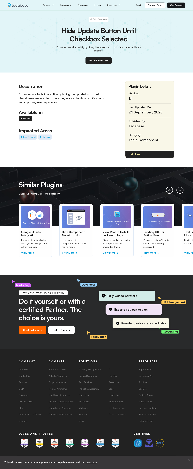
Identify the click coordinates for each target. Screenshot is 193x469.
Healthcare (84, 401)
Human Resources (88, 375)
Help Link (134, 154)
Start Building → (32, 329)
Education (84, 395)
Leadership (114, 395)
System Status (146, 395)
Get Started (176, 5)
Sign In (139, 5)
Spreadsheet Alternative (60, 408)
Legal (111, 388)
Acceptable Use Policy (30, 414)
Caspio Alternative (57, 382)
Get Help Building (147, 408)
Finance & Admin (117, 401)
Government (115, 382)
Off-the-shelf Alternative (60, 414)
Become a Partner (148, 414)
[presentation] (169, 190)
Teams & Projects (117, 414)
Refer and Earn (146, 420)
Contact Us (24, 375)
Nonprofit (83, 414)
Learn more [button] (91, 462)
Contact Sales (155, 5)
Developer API (146, 375)
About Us (23, 369)
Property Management (90, 369)
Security (23, 382)
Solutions (65, 5)
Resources (113, 5)
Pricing (97, 5)
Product (48, 5)
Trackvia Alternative (58, 388)
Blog (21, 408)
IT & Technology (117, 408)
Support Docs (145, 369)
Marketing (83, 408)
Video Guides (145, 401)
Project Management (89, 388)
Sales (81, 420)
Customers (83, 5)
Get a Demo (98, 60)
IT (109, 369)
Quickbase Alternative (59, 395)
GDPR (22, 388)
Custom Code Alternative (61, 401)
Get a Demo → (61, 329)
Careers (22, 420)
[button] (189, 460)
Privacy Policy (26, 401)
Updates (143, 388)
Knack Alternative (57, 369)
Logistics (113, 375)
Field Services (85, 382)
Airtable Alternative (58, 375)
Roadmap (143, 382)
